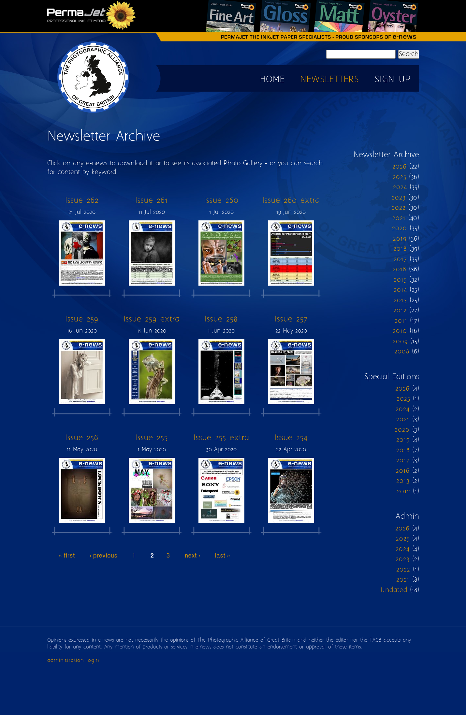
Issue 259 (81, 319)
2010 (400, 331)
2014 (400, 290)
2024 (400, 187)
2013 (400, 300)
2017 (400, 259)
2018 (400, 249)
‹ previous (104, 556)
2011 (401, 321)
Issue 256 (81, 438)
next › (192, 556)
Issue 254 (291, 438)
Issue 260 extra (291, 200)
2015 (400, 280)
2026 (399, 167)
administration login (73, 660)
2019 (399, 239)
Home (272, 79)
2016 (399, 269)
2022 (399, 208)
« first (67, 556)
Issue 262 (82, 200)
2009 (400, 341)
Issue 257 (291, 319)
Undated (394, 590)
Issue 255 (151, 438)
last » (222, 556)
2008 (401, 351)
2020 (399, 228)
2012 (400, 310)
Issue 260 (221, 200)
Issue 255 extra (221, 438)
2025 (399, 177)
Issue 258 (221, 319)
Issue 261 (151, 200)
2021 (399, 218)
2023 (399, 197)
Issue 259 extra (152, 319)
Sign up (393, 79)
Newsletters (329, 79)
